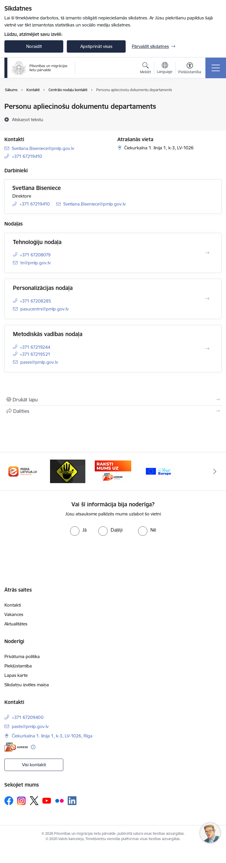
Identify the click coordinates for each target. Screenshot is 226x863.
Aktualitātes (15, 624)
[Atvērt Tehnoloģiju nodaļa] (207, 253)
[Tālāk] (214, 471)
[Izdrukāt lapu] (113, 399)
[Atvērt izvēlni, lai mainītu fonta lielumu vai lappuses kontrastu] (189, 69)
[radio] (78, 529)
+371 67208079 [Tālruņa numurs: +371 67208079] (35, 255)
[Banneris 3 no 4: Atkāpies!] (67, 471)
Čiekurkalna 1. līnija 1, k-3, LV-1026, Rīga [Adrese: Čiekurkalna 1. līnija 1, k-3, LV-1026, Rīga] (52, 736)
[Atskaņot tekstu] (27, 119)
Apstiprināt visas (96, 46)
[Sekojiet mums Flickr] (59, 800)
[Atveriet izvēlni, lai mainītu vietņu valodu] (164, 68)
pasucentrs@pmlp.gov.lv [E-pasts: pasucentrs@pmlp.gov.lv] (44, 309)
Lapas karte (16, 675)
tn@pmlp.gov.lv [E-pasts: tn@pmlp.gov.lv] (35, 263)
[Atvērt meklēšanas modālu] (145, 69)
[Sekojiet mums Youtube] (46, 800)
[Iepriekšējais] (11, 471)
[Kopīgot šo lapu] (113, 411)
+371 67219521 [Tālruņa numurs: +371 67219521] (35, 354)
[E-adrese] (16, 747)
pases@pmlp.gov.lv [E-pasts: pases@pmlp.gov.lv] (39, 362)
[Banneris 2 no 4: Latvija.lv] (22, 471)
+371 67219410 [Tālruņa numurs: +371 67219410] (27, 156)
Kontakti (12, 605)
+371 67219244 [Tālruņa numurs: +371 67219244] (35, 347)
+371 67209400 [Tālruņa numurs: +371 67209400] (28, 717)
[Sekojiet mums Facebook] (8, 800)
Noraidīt (34, 46)
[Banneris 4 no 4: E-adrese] (113, 471)
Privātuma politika (22, 656)
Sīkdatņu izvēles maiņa (26, 684)
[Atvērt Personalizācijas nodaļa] (207, 298)
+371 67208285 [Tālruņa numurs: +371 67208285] (35, 301)
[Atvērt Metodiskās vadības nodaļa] (207, 348)
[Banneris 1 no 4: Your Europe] (158, 471)
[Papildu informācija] (33, 747)
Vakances (13, 614)
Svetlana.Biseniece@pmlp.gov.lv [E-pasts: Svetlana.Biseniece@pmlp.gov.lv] (43, 148)
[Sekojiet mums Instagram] (21, 801)
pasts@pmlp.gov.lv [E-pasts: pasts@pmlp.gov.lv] (30, 726)
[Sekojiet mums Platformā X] (34, 800)
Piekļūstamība (18, 666)
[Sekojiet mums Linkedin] (72, 800)
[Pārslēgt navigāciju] (215, 68)
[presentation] (49, 557)
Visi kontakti (34, 764)
